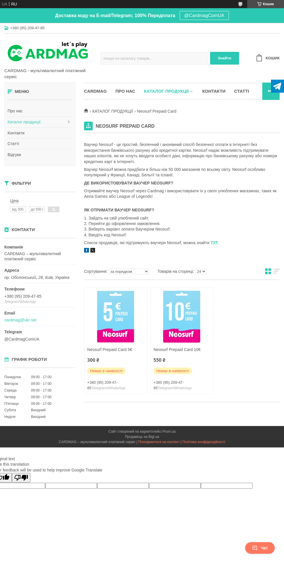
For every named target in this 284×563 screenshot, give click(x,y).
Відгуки (14, 154)
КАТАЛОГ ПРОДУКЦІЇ (112, 111)
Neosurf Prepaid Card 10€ (177, 349)
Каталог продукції (24, 122)
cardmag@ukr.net (20, 320)
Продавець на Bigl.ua (142, 437)
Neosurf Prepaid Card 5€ (109, 349)
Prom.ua (169, 431)
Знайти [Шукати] (224, 58)
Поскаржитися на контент (158, 442)
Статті (13, 143)
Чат (260, 548)
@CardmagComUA (204, 15)
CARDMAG (95, 91)
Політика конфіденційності (204, 442)
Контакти (16, 133)
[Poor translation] (21, 477)
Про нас (15, 111)
